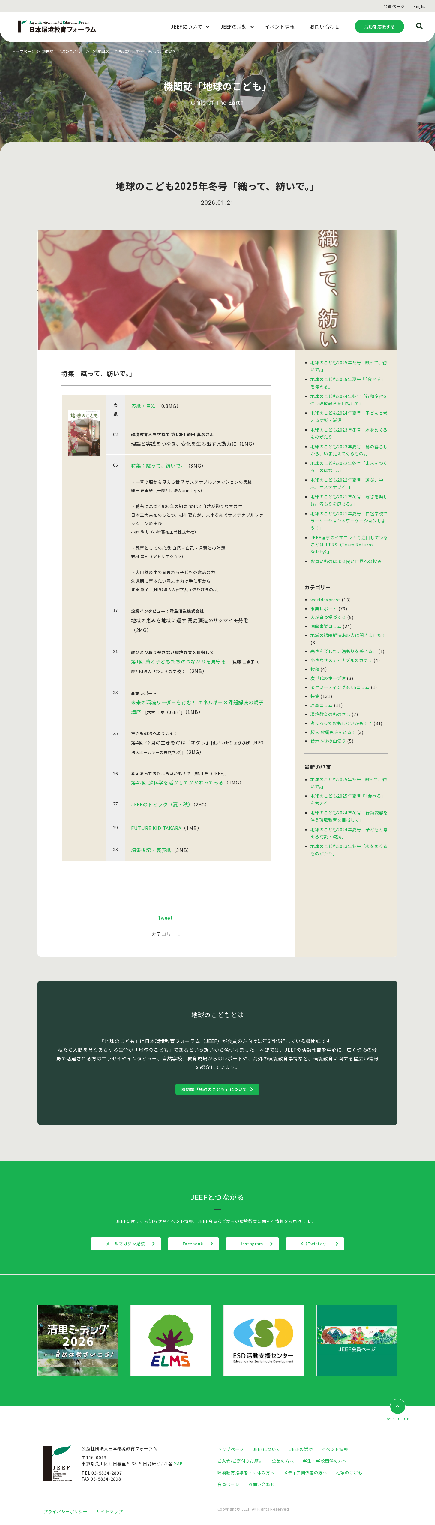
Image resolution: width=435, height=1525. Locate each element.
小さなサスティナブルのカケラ (341, 652)
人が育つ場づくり (328, 610)
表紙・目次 (143, 405)
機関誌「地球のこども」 (67, 51)
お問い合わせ (261, 1485)
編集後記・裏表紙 (151, 850)
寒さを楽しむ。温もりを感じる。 (343, 643)
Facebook (190, 1244)
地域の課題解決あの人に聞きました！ (348, 627)
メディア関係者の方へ (305, 1473)
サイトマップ (109, 1512)
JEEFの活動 (302, 1450)
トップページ (24, 51)
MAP (178, 1464)
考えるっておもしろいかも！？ (341, 713)
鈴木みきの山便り (328, 730)
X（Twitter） (323, 1244)
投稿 (315, 660)
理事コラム (321, 695)
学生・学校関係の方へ (325, 1461)
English (421, 6)
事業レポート (323, 601)
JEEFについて (267, 1450)
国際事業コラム (326, 619)
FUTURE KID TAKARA (156, 828)
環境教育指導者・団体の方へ (246, 1473)
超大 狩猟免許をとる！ (333, 721)
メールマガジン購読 (116, 1244)
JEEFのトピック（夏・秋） (162, 804)
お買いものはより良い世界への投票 (346, 555)
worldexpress (325, 593)
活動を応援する (379, 26)
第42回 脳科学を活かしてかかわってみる (177, 783)
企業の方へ (283, 1461)
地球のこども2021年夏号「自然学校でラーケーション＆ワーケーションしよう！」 (349, 515)
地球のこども (349, 1473)
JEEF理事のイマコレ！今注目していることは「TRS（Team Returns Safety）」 (349, 538)
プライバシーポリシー (65, 1512)
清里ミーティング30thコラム (340, 678)
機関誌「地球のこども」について (214, 1090)
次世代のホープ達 (328, 669)
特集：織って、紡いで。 (158, 465)
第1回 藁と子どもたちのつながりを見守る (178, 661)
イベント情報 (336, 1450)
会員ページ (394, 6)
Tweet (165, 918)
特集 (315, 687)
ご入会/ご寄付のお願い (240, 1461)
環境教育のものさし (330, 704)
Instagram (255, 1244)
